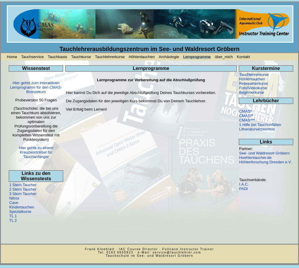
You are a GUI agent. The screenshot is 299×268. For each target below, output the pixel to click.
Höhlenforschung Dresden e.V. (265, 162)
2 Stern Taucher (23, 189)
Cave (13, 202)
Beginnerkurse (251, 92)
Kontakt (243, 57)
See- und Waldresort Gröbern (264, 153)
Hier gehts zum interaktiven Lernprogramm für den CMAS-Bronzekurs (36, 87)
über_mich (224, 57)
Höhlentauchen (142, 57)
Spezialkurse (20, 211)
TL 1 (13, 216)
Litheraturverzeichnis (257, 129)
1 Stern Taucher (23, 185)
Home (12, 57)
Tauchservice (32, 57)
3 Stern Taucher (23, 194)
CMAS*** (247, 120)
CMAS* (245, 111)
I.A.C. (244, 184)
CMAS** (246, 116)
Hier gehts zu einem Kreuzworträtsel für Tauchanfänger (36, 152)
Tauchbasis (57, 57)
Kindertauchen (21, 207)
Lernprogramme (197, 57)
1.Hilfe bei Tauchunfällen (260, 124)
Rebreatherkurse (253, 83)
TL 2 (13, 220)
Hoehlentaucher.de (255, 157)
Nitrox (14, 198)
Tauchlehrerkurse (110, 57)
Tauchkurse (81, 57)
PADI (243, 188)
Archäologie (169, 57)
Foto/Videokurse (253, 88)
